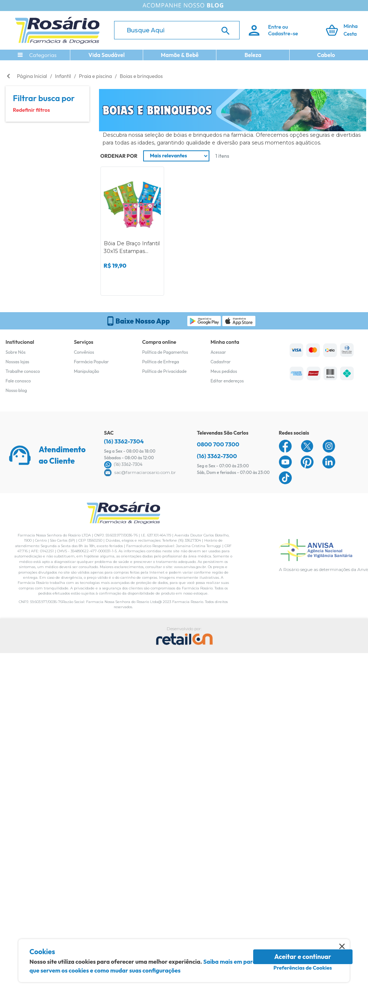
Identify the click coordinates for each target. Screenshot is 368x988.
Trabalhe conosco (23, 371)
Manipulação (86, 371)
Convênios (84, 352)
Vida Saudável (106, 54)
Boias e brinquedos (141, 76)
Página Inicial (32, 76)
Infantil (63, 76)
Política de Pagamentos (165, 352)
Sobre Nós (15, 352)
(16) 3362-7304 (124, 441)
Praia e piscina (95, 76)
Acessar (218, 352)
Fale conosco (18, 381)
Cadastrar (220, 361)
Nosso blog (16, 390)
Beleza (252, 54)
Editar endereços (227, 381)
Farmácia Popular (91, 361)
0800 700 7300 (218, 444)
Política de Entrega (160, 361)
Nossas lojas (17, 361)
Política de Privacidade (164, 371)
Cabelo (326, 54)
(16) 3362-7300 (217, 456)
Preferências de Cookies (302, 967)
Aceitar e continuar (302, 956)
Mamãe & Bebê (180, 54)
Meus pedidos (223, 371)
